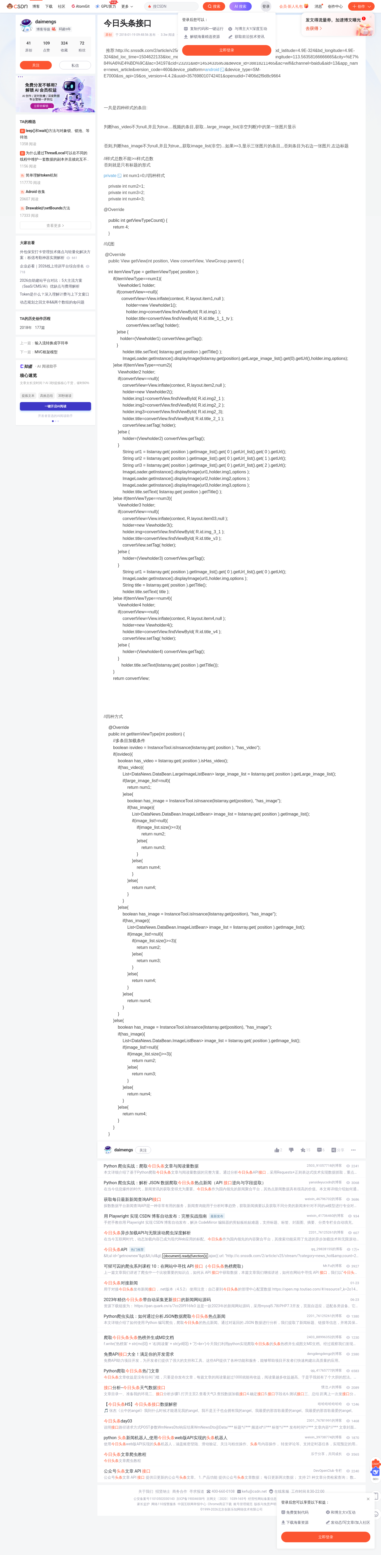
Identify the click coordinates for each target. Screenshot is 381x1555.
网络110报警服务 (163, 1504)
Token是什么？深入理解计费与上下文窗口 (54, 294)
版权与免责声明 (265, 1504)
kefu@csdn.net (254, 1491)
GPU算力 (106, 5)
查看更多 (55, 225)
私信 (75, 65)
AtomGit (80, 6)
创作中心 (335, 6)
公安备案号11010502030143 (154, 1499)
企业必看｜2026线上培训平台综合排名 (55, 269)
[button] (51, 108)
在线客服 (281, 1491)
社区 (61, 6)
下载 (49, 6)
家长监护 (143, 1504)
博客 (36, 6)
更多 (127, 6)
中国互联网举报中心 (192, 1504)
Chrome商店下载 (220, 1504)
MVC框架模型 (46, 352)
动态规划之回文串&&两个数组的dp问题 (52, 302)
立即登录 (226, 50)
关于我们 (145, 1491)
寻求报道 (196, 1491)
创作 (361, 6)
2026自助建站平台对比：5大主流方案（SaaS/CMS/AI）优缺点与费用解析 (51, 283)
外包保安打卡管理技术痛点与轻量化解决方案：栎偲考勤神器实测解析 (55, 255)
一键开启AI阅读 (55, 406)
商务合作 (179, 1491)
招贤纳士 (162, 1491)
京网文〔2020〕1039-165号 (226, 1499)
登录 (266, 6)
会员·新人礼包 (294, 5)
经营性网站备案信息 (262, 1499)
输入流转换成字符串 (51, 343)
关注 (143, 1150)
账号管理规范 (242, 1504)
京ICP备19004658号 (190, 1499)
